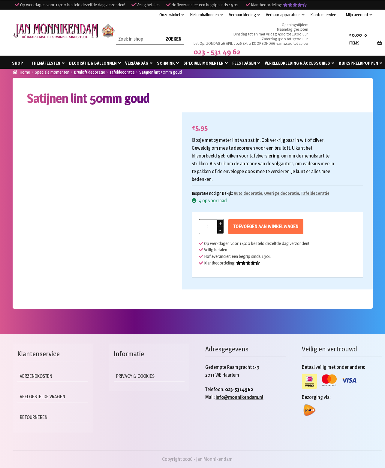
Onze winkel (169, 14)
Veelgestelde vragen (44, 396)
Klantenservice (323, 14)
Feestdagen (244, 63)
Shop (17, 63)
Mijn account (357, 14)
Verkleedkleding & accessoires (297, 63)
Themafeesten (46, 63)
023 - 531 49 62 (217, 51)
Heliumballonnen (204, 14)
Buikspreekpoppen (358, 63)
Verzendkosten (37, 376)
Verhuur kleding (242, 14)
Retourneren (35, 417)
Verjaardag (136, 63)
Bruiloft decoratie (89, 72)
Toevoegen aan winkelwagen (266, 226)
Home (25, 72)
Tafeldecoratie (122, 72)
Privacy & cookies (137, 376)
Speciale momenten (203, 63)
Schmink (166, 63)
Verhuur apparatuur (283, 14)
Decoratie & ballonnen (93, 63)
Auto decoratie (248, 193)
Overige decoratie (281, 193)
